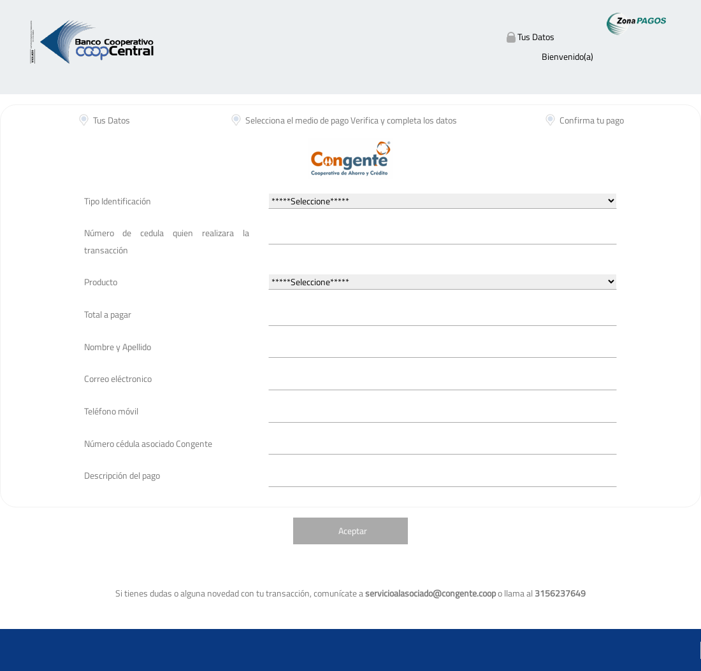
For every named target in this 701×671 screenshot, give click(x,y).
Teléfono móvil (111, 411)
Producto (100, 281)
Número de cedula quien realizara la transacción (166, 241)
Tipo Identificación (117, 201)
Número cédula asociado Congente (148, 443)
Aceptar (352, 530)
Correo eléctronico (118, 378)
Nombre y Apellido (117, 346)
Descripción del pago (122, 475)
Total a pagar (107, 314)
